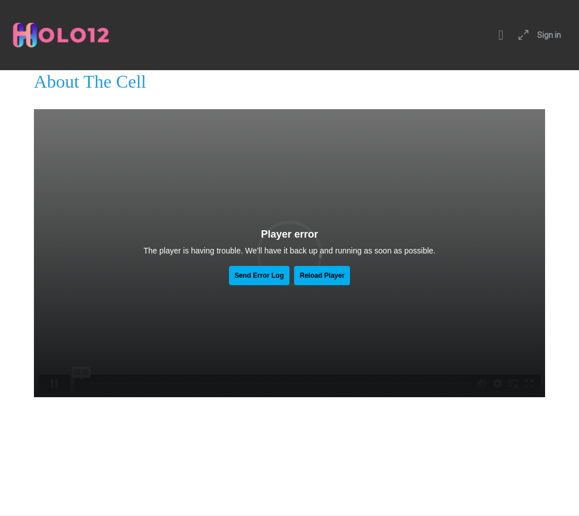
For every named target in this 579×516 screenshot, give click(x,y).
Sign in (549, 35)
